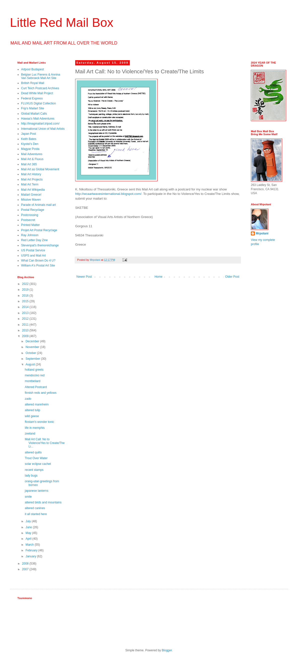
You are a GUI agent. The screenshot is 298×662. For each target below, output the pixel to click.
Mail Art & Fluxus (32, 159)
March (30, 544)
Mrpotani (262, 233)
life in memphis (35, 428)
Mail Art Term (29, 184)
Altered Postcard (36, 387)
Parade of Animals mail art (38, 205)
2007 (26, 569)
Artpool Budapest (32, 69)
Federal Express (32, 98)
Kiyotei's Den (29, 144)
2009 (26, 336)
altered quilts (33, 452)
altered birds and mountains (43, 502)
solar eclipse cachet (38, 464)
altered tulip (32, 410)
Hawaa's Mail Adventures (37, 118)
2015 (26, 301)
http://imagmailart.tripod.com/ (40, 123)
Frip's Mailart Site (32, 108)
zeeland (30, 433)
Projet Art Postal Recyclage (39, 230)
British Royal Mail (32, 83)
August (31, 364)
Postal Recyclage (32, 210)
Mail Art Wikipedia (33, 189)
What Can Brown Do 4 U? (38, 260)
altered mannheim (37, 404)
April (29, 538)
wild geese (32, 416)
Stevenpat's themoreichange (40, 245)
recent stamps (34, 470)
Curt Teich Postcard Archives (40, 88)
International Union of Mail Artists (43, 129)
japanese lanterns (36, 490)
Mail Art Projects (32, 179)
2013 (26, 313)
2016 (26, 295)
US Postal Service (33, 250)
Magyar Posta (30, 149)
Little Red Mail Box (61, 23)
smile (28, 496)
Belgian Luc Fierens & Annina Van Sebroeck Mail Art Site (40, 76)
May (29, 533)
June (29, 527)
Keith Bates (28, 139)
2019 (26, 289)
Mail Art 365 (29, 164)
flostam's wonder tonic (39, 422)
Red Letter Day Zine (34, 240)
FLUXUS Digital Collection (38, 103)
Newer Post (84, 276)
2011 (26, 324)
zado (28, 398)
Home (159, 276)
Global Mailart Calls (34, 113)
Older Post (232, 276)
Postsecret (28, 220)
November (33, 347)
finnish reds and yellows (40, 393)
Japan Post (28, 133)
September (33, 358)
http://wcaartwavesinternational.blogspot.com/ (108, 194)
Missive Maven (31, 199)
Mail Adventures (31, 154)
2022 (26, 284)
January (31, 556)
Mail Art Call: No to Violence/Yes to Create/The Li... (45, 443)
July (29, 521)
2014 (26, 307)
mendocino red (34, 375)
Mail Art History (31, 174)
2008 (26, 563)
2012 (26, 318)
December (33, 341)
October (31, 353)
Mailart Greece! (31, 194)
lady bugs (31, 475)
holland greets (34, 369)
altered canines (35, 508)
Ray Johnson (29, 235)
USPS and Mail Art (33, 255)
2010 (26, 330)
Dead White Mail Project (37, 93)
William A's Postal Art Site (38, 265)
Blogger (167, 650)
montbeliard (32, 381)
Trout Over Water (36, 458)
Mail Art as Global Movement (40, 169)
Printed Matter (30, 225)
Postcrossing (29, 215)
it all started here (36, 514)
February (32, 550)
